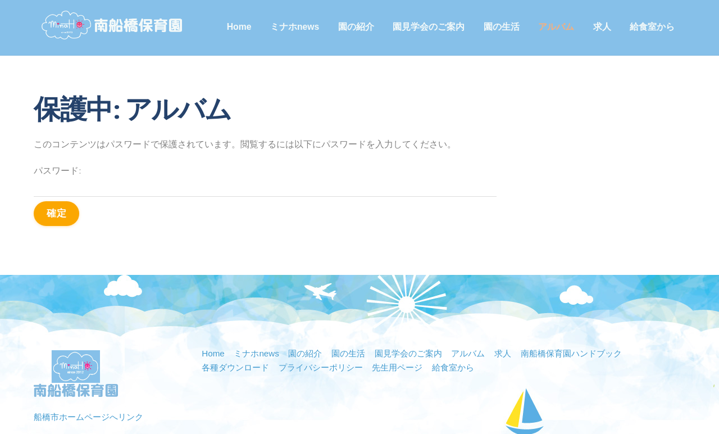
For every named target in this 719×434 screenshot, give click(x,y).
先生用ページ (410, 313)
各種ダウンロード (238, 313)
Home (241, 26)
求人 (604, 26)
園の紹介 (358, 26)
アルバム (558, 26)
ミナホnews (296, 26)
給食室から (654, 26)
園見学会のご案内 (431, 26)
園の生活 (504, 26)
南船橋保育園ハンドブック (593, 299)
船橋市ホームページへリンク (92, 363)
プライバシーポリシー (329, 313)
